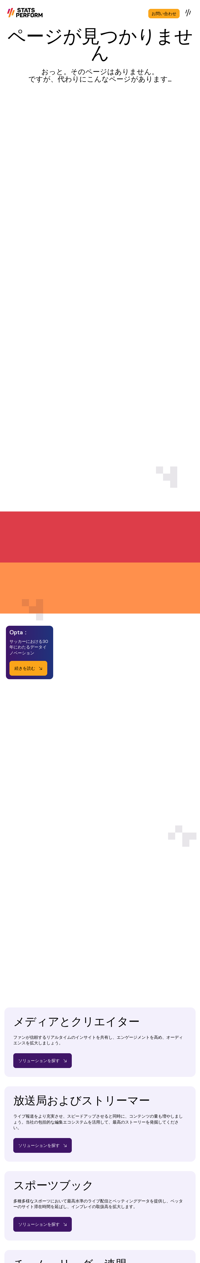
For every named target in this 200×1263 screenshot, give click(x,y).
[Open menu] (188, 13)
